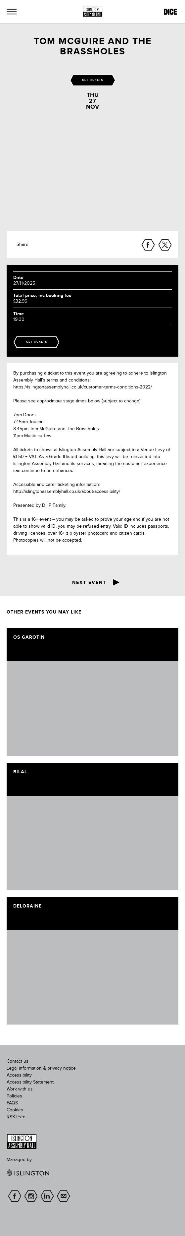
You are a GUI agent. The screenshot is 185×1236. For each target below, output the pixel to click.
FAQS (12, 1103)
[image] (92, 708)
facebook (15, 1196)
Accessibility (19, 1075)
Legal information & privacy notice (41, 1068)
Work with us (20, 1089)
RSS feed (16, 1117)
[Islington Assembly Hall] (93, 12)
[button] (12, 12)
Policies (14, 1096)
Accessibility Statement (30, 1082)
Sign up (63, 1196)
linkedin (47, 1196)
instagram (31, 1196)
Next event (89, 582)
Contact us (17, 1061)
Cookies (15, 1110)
